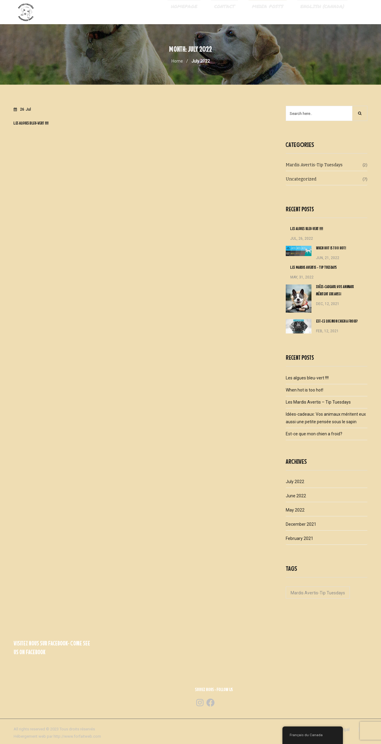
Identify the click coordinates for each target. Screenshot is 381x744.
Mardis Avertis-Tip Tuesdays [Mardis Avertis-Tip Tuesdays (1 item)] (318, 593)
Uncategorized (301, 180)
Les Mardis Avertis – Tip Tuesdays (313, 268)
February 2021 (299, 539)
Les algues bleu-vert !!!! (306, 229)
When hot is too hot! (331, 249)
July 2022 (295, 482)
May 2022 (295, 510)
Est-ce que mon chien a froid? (337, 322)
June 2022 (296, 496)
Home (177, 62)
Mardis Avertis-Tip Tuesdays (314, 165)
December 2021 (301, 525)
